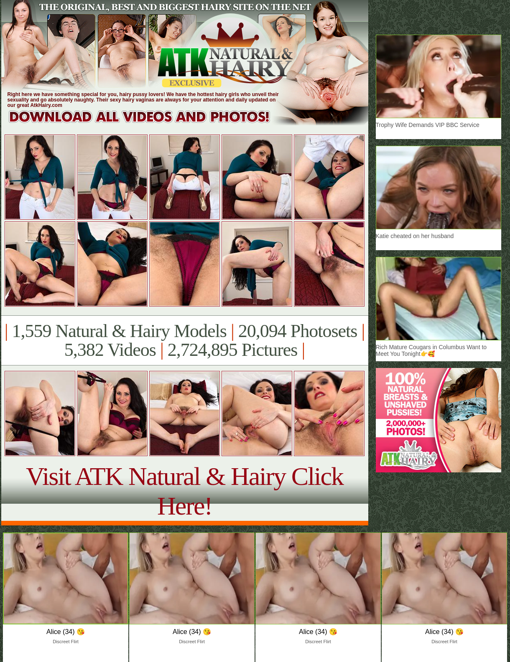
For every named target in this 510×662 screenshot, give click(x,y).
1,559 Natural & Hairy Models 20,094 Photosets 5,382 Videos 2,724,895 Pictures (185, 340)
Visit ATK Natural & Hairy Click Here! (184, 491)
